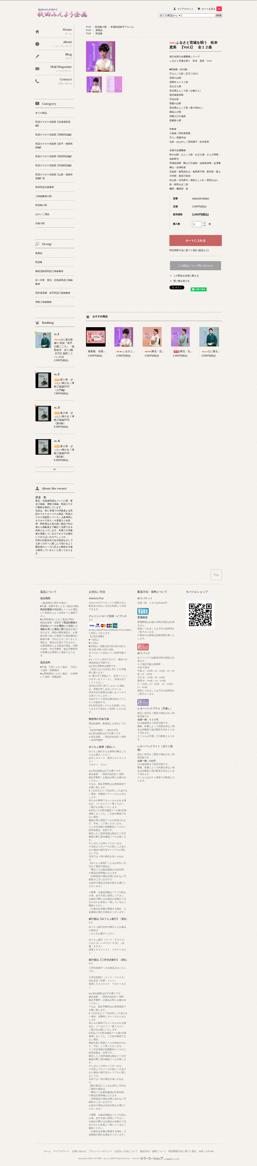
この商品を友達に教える (186, 275)
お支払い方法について (126, 1151)
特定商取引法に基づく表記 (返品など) (189, 250)
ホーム (47, 1151)
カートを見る (211, 8)
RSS (201, 1151)
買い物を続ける (181, 280)
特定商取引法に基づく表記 (182, 1151)
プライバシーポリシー (100, 1151)
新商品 (99, 30)
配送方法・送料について (153, 1151)
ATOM (209, 1151)
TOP (88, 26)
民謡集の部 (101, 26)
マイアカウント (185, 8)
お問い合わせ (79, 1151)
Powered (155, 1158)
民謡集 (99, 33)
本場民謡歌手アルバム (122, 26)
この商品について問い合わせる (195, 265)
